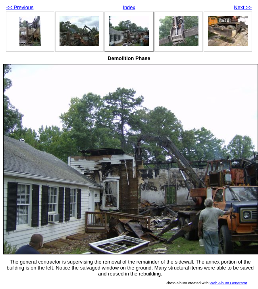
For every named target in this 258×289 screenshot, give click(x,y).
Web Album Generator (228, 283)
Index (129, 7)
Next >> (243, 7)
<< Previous (19, 7)
